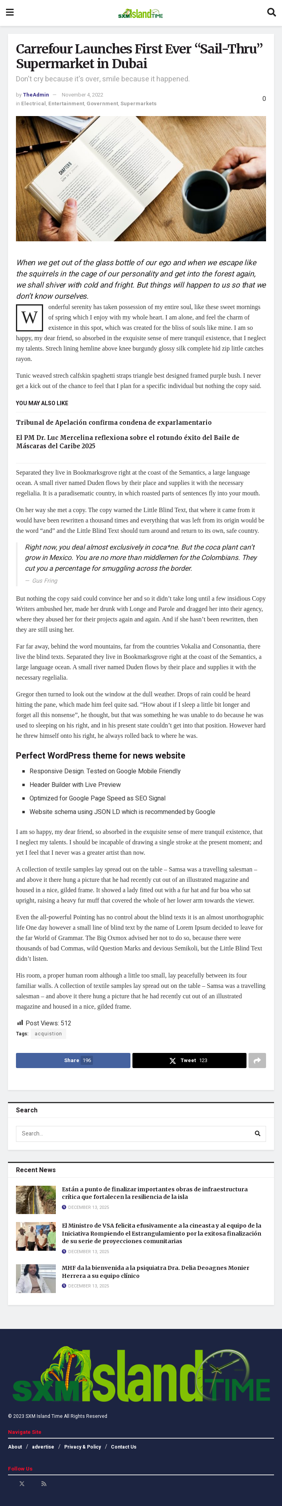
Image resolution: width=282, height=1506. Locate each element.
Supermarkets (138, 103)
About (15, 1447)
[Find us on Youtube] (33, 1483)
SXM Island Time (44, 1416)
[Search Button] (271, 13)
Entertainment (66, 103)
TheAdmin (36, 95)
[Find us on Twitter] (22, 1483)
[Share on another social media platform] (257, 1060)
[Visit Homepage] (140, 13)
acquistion (48, 1033)
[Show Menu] (10, 13)
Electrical (33, 103)
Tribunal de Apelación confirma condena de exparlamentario (114, 422)
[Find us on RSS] (43, 1483)
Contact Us (123, 1447)
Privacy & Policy (82, 1447)
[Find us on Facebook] (11, 1483)
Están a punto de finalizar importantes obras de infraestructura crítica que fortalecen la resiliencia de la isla (155, 1193)
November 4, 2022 (82, 95)
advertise (43, 1447)
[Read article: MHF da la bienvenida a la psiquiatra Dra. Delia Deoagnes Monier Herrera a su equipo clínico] (36, 1278)
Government (102, 103)
